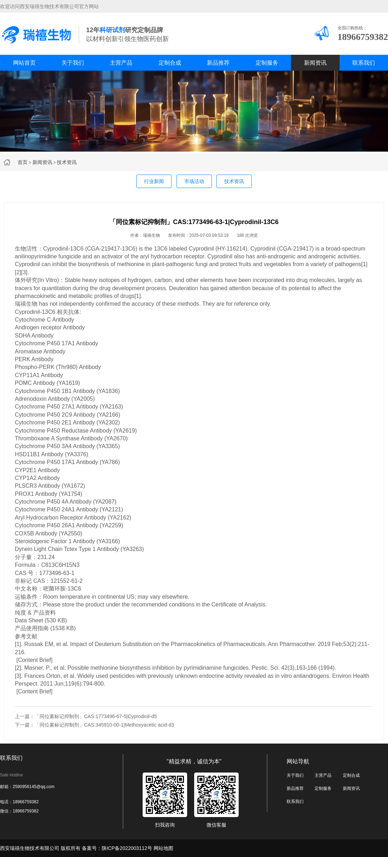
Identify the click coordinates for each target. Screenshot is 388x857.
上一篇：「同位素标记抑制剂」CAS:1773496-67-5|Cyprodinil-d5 (86, 716)
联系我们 (363, 63)
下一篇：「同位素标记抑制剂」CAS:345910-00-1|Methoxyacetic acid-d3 (94, 725)
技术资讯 (67, 162)
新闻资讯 (315, 63)
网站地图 (163, 848)
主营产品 (121, 63)
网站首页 (24, 63)
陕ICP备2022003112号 (127, 848)
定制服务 (267, 63)
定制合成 (170, 63)
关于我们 (72, 63)
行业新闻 (154, 181)
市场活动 (194, 181)
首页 (23, 162)
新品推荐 (218, 63)
